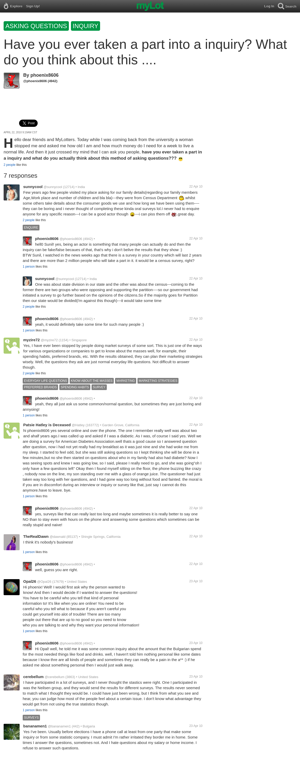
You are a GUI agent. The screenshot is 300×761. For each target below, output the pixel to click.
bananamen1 (35, 726)
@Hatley (78, 425)
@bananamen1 (59, 726)
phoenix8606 (44, 75)
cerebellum (33, 676)
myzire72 (31, 340)
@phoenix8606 (35, 81)
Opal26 (29, 581)
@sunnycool (53, 187)
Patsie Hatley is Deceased (47, 425)
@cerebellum (54, 677)
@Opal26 (44, 582)
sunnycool (33, 186)
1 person (29, 266)
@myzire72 (49, 340)
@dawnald (58, 537)
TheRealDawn (35, 536)
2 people (9, 165)
